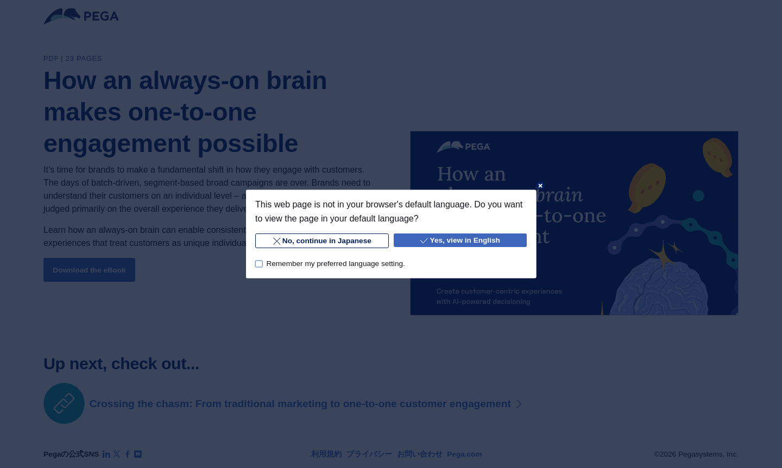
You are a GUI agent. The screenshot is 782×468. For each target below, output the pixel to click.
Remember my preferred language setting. (335, 264)
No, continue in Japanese (322, 241)
